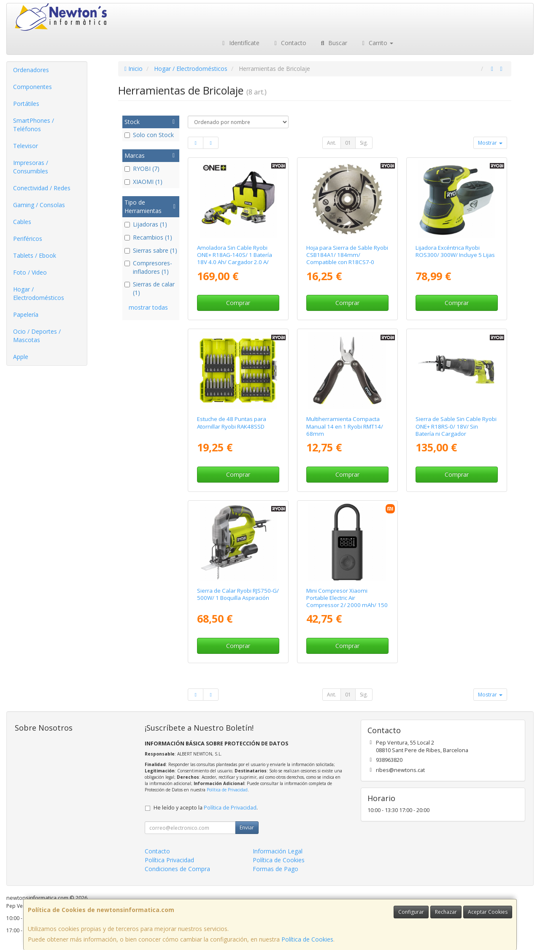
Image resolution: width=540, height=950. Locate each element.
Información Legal (277, 851)
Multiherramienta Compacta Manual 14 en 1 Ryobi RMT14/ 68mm (344, 426)
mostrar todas (148, 307)
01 (348, 142)
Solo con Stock (149, 135)
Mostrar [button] (490, 142)
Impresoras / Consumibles (30, 167)
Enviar (247, 827)
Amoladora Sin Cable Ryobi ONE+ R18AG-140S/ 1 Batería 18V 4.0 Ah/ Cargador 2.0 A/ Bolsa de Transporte (234, 258)
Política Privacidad (169, 860)
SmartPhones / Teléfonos (33, 124)
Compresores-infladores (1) (148, 267)
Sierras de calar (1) (149, 288)
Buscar (333, 43)
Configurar (411, 911)
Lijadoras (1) (145, 224)
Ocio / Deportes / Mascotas (37, 335)
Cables (22, 222)
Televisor (25, 146)
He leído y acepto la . (206, 807)
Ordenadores (31, 70)
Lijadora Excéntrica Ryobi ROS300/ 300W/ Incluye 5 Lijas (455, 251)
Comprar (238, 303)
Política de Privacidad (227, 790)
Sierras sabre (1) (150, 250)
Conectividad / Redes (41, 188)
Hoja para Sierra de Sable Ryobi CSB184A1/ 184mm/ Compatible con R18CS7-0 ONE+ (347, 258)
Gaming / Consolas (39, 205)
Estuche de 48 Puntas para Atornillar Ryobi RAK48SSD (231, 422)
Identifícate (239, 43)
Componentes (32, 87)
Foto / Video (30, 272)
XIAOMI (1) (143, 182)
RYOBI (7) (141, 169)
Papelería (25, 314)
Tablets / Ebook (34, 255)
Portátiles (26, 104)
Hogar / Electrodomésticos (38, 293)
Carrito (377, 43)
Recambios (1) (148, 237)
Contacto (289, 43)
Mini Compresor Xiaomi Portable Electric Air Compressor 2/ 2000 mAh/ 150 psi (347, 601)
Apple (20, 357)
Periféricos (27, 239)
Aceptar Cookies (488, 911)
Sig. (364, 142)
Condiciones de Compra (177, 869)
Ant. (331, 142)
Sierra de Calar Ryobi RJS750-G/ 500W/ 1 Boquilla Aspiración (238, 594)
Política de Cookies (307, 939)
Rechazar (446, 911)
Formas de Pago (275, 869)
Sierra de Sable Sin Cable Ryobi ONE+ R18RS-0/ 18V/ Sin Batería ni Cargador (456, 426)
